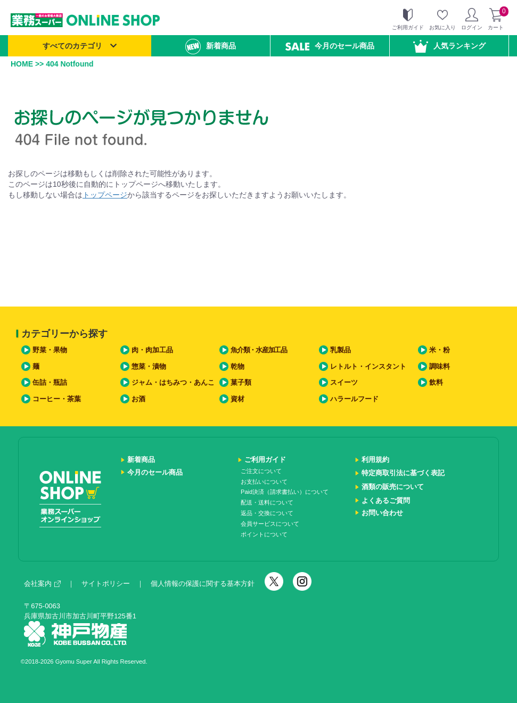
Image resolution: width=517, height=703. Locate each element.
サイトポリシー (105, 584)
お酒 (138, 399)
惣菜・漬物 (149, 366)
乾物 (237, 366)
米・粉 (439, 350)
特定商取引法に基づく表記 (403, 473)
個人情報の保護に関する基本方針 (203, 584)
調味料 (439, 366)
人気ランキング (449, 46)
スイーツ (344, 382)
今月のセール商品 (329, 46)
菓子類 (241, 382)
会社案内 (42, 584)
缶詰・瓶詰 (49, 382)
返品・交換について (267, 513)
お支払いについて (264, 481)
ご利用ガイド (265, 460)
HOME (22, 64)
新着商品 (210, 46)
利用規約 (375, 460)
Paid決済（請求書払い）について (285, 492)
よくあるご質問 (386, 500)
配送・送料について (267, 502)
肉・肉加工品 (152, 350)
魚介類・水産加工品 (258, 350)
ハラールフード (354, 399)
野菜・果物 (49, 350)
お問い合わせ (382, 513)
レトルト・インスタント (368, 366)
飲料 (436, 382)
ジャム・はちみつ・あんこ (173, 382)
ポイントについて (264, 534)
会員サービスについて (270, 523)
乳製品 (340, 350)
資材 (237, 399)
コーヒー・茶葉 (56, 399)
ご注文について (261, 471)
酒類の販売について (393, 487)
